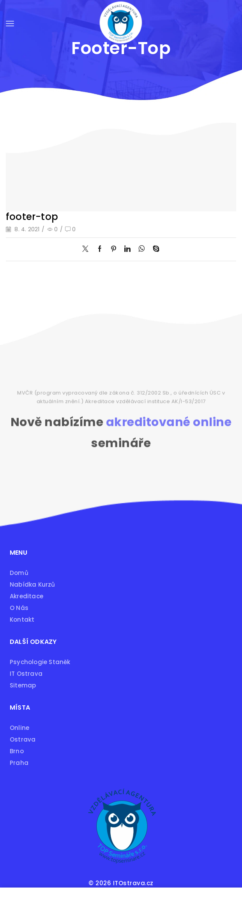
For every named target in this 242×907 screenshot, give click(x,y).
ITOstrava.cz (133, 883)
